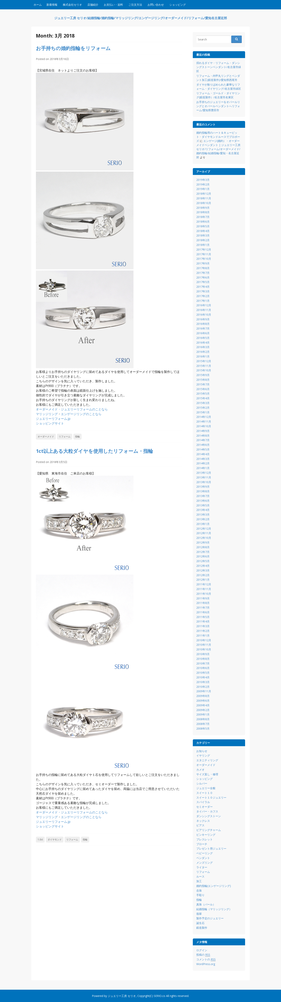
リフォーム (64, 436)
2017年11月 (203, 254)
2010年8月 (203, 659)
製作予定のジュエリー (210, 918)
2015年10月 (203, 370)
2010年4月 (203, 677)
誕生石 (200, 923)
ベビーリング (204, 853)
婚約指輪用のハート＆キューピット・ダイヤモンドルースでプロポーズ (218, 137)
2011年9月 (203, 598)
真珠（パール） (205, 904)
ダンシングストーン (208, 816)
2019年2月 (203, 184)
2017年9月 (203, 263)
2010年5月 (203, 672)
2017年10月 (203, 259)
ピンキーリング (205, 834)
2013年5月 (203, 505)
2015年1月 (203, 412)
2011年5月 (203, 617)
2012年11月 (203, 533)
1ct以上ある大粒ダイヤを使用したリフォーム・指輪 (94, 451)
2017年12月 (203, 249)
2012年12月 (203, 528)
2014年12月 (203, 417)
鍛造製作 (201, 927)
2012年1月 (203, 579)
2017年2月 (203, 296)
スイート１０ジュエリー (211, 797)
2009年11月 (203, 691)
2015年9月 (203, 375)
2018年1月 (203, 245)
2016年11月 (203, 310)
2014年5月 (203, 449)
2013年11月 (203, 477)
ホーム (38, 4)
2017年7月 (203, 273)
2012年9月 (203, 542)
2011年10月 (203, 593)
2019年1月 (203, 189)
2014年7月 (203, 440)
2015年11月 (203, 366)
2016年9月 (203, 319)
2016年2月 (203, 352)
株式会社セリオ (72, 4)
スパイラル (203, 802)
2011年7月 (203, 607)
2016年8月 (203, 324)
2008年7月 (203, 724)
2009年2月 (203, 710)
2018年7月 (203, 217)
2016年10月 (203, 314)
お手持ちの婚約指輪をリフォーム (73, 48)
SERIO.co (159, 996)
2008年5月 (203, 728)
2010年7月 (203, 663)
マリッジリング (47, 414)
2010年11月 (203, 645)
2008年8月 (203, 719)
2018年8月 (203, 212)
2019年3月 (203, 180)
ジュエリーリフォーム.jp (53, 418)
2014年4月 (203, 454)
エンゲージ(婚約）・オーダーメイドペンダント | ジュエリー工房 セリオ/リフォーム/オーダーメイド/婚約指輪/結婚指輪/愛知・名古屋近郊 (218, 149)
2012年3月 (203, 570)
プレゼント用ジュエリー (211, 848)
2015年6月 (203, 389)
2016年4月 (203, 342)
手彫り (200, 895)
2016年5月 (203, 338)
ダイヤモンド (55, 839)
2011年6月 (203, 612)
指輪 (77, 436)
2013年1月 (203, 524)
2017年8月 (203, 268)
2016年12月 (203, 305)
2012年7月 (203, 552)
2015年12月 (203, 361)
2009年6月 (203, 700)
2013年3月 (203, 514)
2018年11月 (203, 198)
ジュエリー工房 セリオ (122, 996)
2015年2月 (203, 407)
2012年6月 (203, 556)
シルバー (201, 783)
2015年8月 (203, 379)
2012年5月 (203, 561)
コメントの (206, 959)
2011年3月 (203, 626)
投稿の (203, 955)
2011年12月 (203, 584)
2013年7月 (203, 496)
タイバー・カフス (207, 811)
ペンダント (203, 858)
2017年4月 (203, 286)
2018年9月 (203, 208)
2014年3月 (203, 459)
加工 (199, 881)
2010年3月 (203, 682)
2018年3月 (203, 235)
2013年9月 (203, 486)
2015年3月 (203, 403)
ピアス (200, 825)
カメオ (200, 769)
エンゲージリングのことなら (81, 414)
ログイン (201, 950)
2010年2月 (203, 687)
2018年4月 (203, 231)
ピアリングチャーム (208, 830)
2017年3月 (203, 291)
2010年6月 (203, 668)
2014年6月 (203, 445)
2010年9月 (203, 654)
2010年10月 (203, 649)
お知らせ (201, 751)
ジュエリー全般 (205, 788)
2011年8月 (203, 603)
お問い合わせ (156, 4)
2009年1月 (203, 714)
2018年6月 (203, 221)
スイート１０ (204, 793)
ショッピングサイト (50, 423)
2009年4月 (203, 705)
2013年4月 (203, 510)
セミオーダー (204, 807)
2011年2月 (203, 631)
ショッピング (177, 4)
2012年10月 (203, 538)
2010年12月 (203, 640)
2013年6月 (203, 500)
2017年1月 (203, 301)
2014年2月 (203, 463)
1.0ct (40, 839)
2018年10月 (203, 203)
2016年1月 (203, 356)
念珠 (199, 890)
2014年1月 (203, 468)
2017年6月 (203, 277)
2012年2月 (203, 575)
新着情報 (51, 4)
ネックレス (203, 821)
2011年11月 (203, 589)
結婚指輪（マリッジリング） (214, 909)
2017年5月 (203, 282)
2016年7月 (203, 328)
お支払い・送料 (113, 4)
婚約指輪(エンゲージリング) (213, 886)
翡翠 (199, 914)
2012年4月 (203, 566)
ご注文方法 (135, 4)
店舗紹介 (92, 4)
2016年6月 (203, 333)
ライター (201, 867)
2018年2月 (203, 240)
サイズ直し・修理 (207, 774)
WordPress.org (205, 964)
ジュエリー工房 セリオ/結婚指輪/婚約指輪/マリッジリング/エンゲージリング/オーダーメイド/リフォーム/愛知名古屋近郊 (140, 18)
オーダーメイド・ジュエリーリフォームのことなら (72, 409)
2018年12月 (203, 193)
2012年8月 (203, 547)
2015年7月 (203, 384)
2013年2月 (203, 519)
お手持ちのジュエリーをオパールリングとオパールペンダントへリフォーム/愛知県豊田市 (218, 106)
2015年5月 (203, 393)
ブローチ (201, 844)
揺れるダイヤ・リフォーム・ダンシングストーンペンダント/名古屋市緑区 (218, 67)
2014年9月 (203, 431)
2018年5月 (203, 226)
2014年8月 (203, 435)
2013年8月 (203, 491)
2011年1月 (203, 635)
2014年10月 (203, 426)
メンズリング (204, 862)
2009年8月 (203, 696)
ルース (200, 876)
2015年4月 (203, 398)
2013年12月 (203, 473)
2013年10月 (203, 482)
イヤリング (203, 755)
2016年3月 (203, 347)
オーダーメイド (46, 436)
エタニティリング (207, 760)
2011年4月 (203, 621)
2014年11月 (203, 421)
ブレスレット (204, 839)
